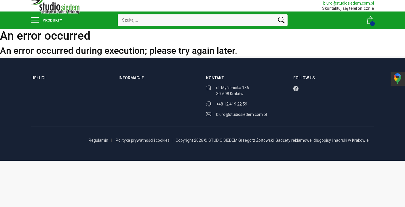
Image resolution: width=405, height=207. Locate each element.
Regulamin (98, 140)
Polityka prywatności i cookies (143, 140)
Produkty (46, 20)
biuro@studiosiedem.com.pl (348, 3)
